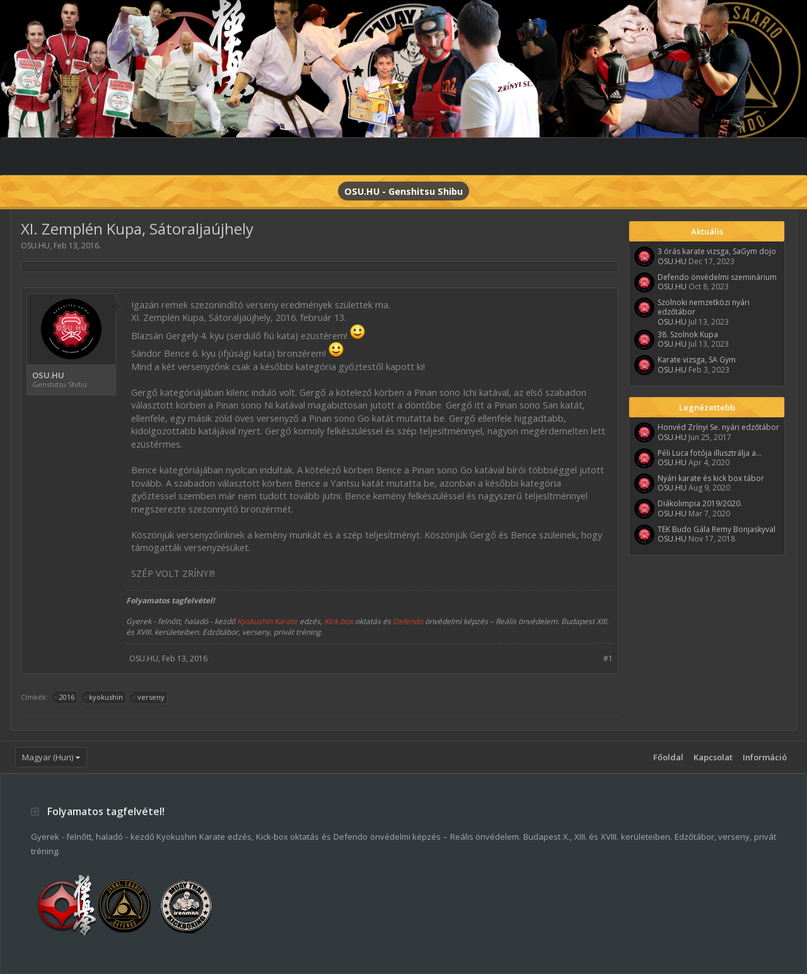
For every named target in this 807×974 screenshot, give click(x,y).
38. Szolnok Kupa (688, 334)
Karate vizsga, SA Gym (697, 359)
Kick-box (338, 621)
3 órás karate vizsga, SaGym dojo (717, 251)
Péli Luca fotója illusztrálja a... (710, 453)
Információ (765, 757)
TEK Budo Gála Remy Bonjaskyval (716, 529)
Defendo (408, 621)
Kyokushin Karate (267, 621)
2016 (64, 697)
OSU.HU (35, 245)
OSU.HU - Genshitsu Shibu (403, 191)
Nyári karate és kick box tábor (711, 478)
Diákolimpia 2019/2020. (700, 503)
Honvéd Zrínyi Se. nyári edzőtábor (718, 427)
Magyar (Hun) (47, 757)
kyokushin (104, 697)
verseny (149, 697)
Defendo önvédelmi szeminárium (717, 277)
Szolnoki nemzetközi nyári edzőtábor (704, 307)
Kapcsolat (713, 757)
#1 (608, 658)
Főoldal (668, 757)
